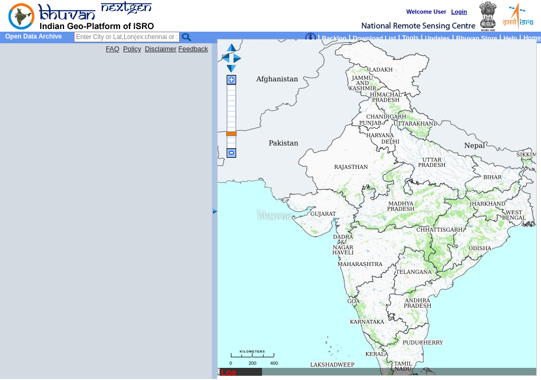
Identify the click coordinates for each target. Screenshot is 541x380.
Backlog (334, 38)
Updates (437, 38)
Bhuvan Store (476, 38)
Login (459, 11)
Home (532, 38)
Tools (410, 38)
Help (510, 38)
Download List (374, 38)
